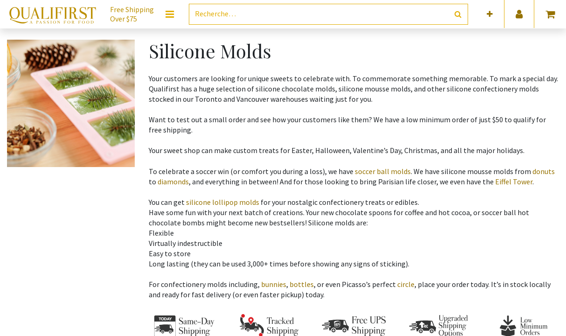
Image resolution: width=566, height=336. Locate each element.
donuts (543, 171)
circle (405, 284)
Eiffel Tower (513, 181)
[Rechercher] (458, 14)
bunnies (273, 284)
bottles (302, 284)
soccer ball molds (383, 171)
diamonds (173, 181)
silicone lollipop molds (222, 202)
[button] (489, 14)
